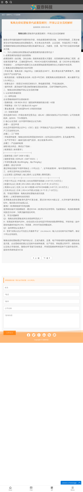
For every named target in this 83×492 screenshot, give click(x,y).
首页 (3, 16)
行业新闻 (17, 16)
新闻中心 (9, 16)
